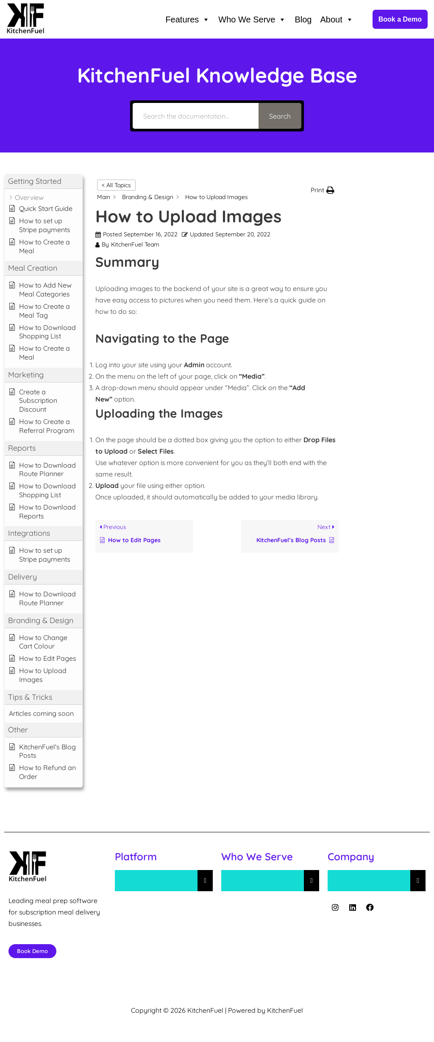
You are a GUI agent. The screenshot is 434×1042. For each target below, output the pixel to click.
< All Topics (116, 185)
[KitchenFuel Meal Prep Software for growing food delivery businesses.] (25, 19)
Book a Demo (400, 19)
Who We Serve (252, 19)
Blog (303, 19)
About (336, 19)
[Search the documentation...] (196, 116)
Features (187, 19)
